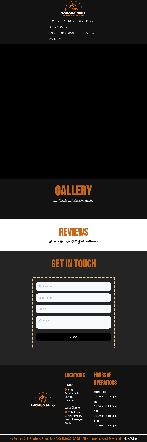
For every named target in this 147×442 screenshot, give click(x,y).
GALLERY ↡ (86, 21)
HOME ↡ (54, 21)
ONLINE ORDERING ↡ (62, 33)
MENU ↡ (69, 21)
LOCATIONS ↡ (57, 27)
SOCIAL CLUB (57, 39)
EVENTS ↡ (87, 33)
